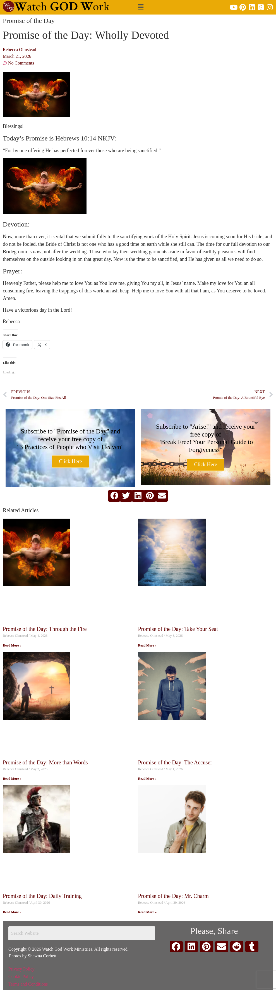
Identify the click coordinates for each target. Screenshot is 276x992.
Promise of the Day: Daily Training (42, 896)
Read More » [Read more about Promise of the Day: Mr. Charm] (147, 912)
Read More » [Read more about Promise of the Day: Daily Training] (12, 912)
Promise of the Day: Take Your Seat (178, 629)
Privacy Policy (21, 969)
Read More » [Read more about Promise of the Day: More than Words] (12, 779)
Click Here (70, 462)
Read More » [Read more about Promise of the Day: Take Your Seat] (147, 645)
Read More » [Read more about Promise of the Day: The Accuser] (147, 779)
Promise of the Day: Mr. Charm (173, 896)
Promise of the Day (29, 20)
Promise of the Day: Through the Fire (45, 629)
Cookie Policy (21, 976)
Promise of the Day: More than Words (45, 762)
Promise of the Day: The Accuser (175, 762)
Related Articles (21, 510)
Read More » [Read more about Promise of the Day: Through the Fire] (12, 645)
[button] (140, 7)
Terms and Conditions (28, 984)
